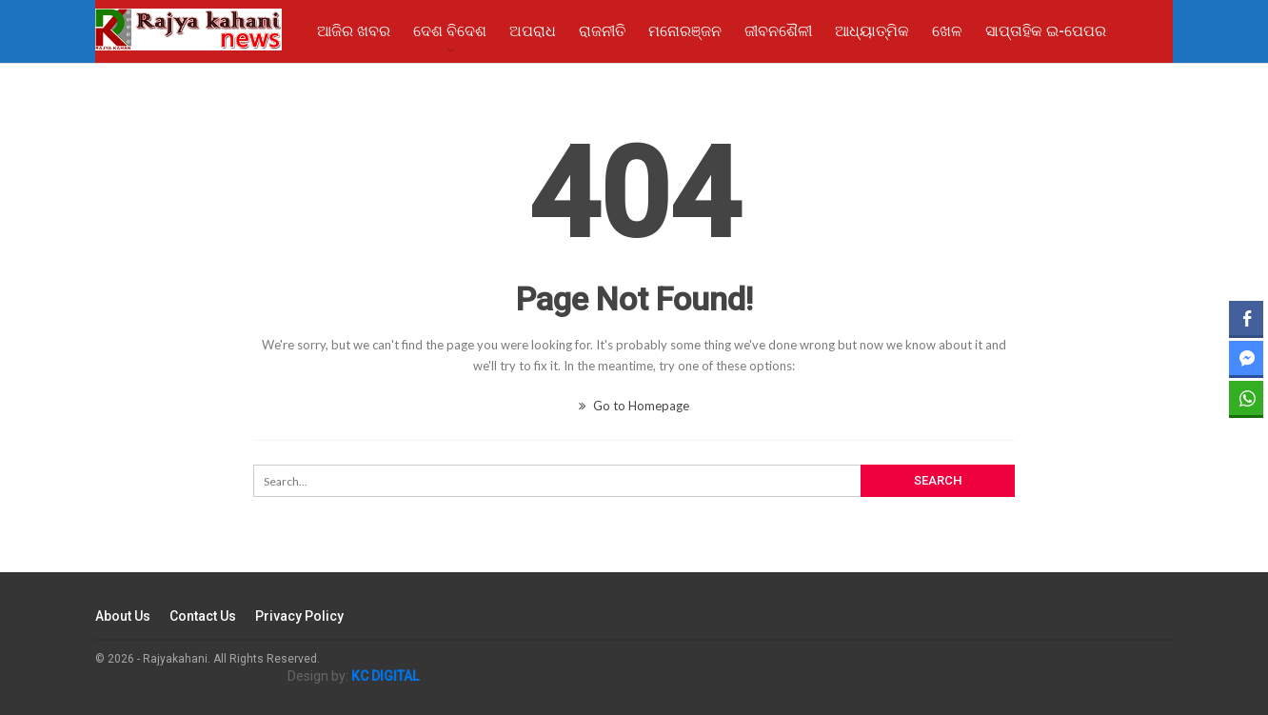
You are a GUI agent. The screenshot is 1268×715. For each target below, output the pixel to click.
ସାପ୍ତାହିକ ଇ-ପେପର (1045, 31)
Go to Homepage (634, 405)
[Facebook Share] (1246, 318)
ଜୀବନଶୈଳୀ (778, 31)
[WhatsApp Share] (1246, 398)
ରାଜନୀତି (602, 31)
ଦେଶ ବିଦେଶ (449, 31)
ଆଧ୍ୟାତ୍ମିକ (872, 31)
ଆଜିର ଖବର (353, 31)
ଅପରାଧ (532, 31)
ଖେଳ (947, 31)
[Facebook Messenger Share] (1246, 358)
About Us (122, 616)
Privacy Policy (299, 616)
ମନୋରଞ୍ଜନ (685, 31)
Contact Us (202, 616)
